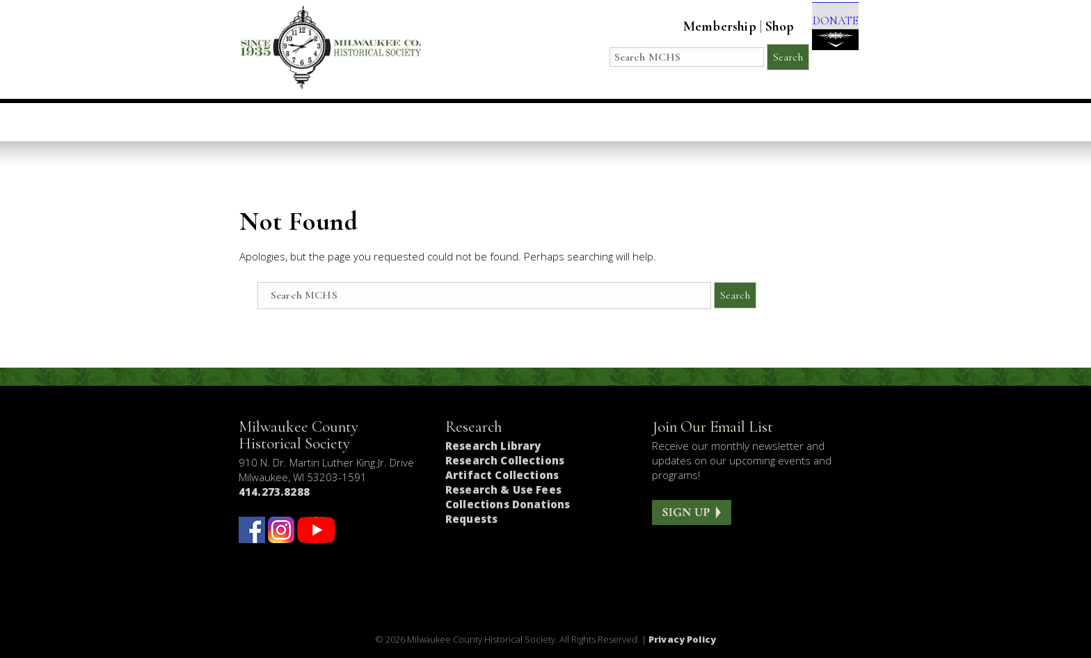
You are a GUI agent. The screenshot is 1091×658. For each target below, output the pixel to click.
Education (420, 122)
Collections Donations (507, 504)
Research (632, 122)
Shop (760, 26)
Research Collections (504, 460)
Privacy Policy (682, 639)
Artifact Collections (502, 475)
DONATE (825, 35)
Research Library (493, 446)
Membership (700, 26)
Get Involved (800, 122)
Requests (471, 519)
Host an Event (528, 122)
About (710, 122)
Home (283, 122)
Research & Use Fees (503, 489)
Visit (343, 122)
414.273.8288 (274, 492)
